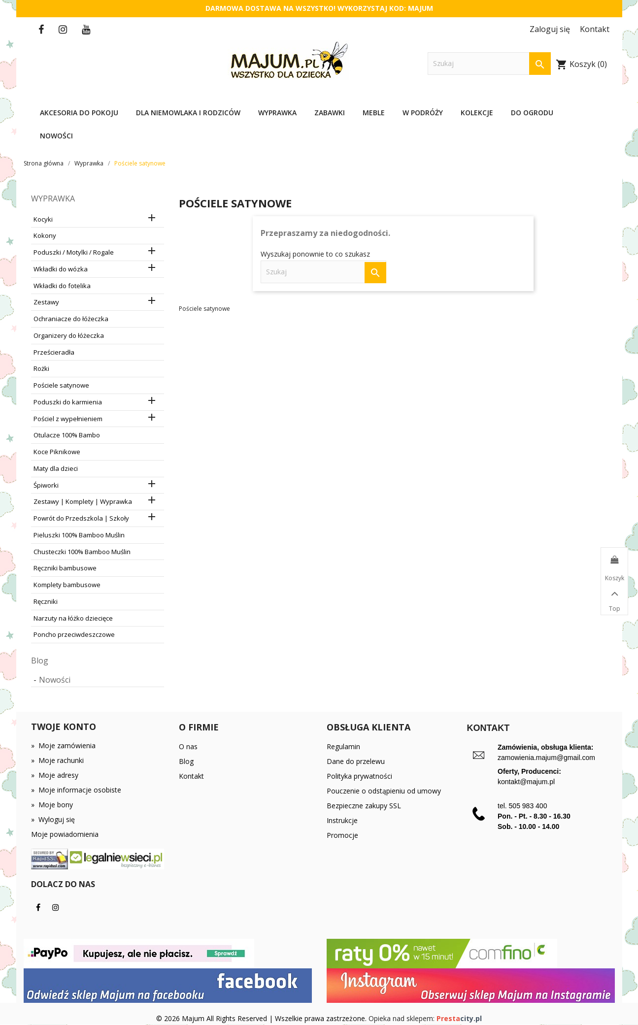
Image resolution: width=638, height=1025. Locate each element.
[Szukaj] (489, 63)
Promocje (342, 835)
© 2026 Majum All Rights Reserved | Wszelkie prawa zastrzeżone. (262, 1018)
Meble (374, 112)
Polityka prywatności (359, 776)
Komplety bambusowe (67, 584)
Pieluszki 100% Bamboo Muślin (79, 534)
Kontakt (191, 776)
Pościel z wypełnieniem (68, 418)
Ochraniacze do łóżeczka (71, 318)
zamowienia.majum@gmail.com (546, 757)
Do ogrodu (532, 112)
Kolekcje (477, 112)
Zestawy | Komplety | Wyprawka (83, 501)
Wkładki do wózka (61, 269)
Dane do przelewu (356, 761)
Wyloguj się (53, 819)
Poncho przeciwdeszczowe (74, 634)
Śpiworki (46, 485)
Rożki (41, 368)
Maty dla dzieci (56, 468)
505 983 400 (528, 806)
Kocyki (43, 219)
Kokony (45, 235)
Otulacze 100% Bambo (67, 434)
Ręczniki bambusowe (65, 567)
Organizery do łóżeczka (69, 335)
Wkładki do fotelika (62, 285)
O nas (188, 746)
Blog (39, 660)
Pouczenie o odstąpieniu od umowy (384, 790)
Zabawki (329, 112)
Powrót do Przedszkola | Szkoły (81, 518)
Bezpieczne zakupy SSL (364, 805)
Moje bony (52, 804)
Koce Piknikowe (57, 451)
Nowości (56, 135)
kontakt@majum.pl (526, 782)
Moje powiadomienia (65, 834)
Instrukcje (342, 820)
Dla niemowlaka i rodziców (188, 112)
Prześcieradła (54, 352)
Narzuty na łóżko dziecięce (73, 618)
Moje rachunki (57, 760)
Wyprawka (277, 112)
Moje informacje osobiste (76, 789)
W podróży (423, 112)
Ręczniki (46, 601)
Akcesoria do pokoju (79, 112)
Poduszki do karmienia (68, 401)
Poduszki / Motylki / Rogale (74, 252)
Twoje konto (63, 726)
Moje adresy (54, 775)
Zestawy (46, 302)
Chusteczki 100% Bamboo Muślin (82, 551)
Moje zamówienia (63, 745)
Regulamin (343, 746)
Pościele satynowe (61, 385)
